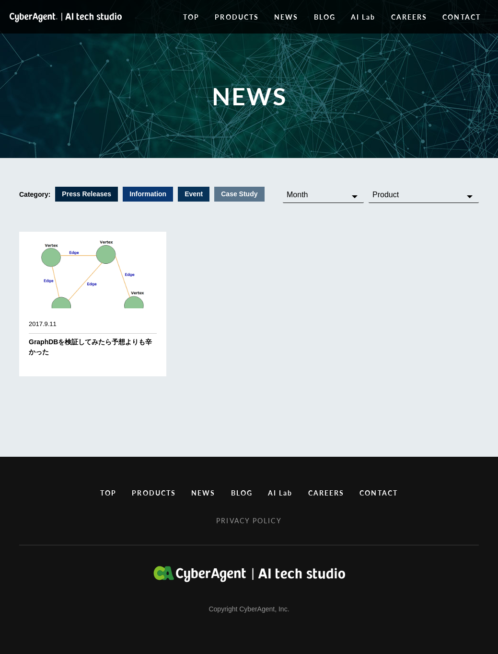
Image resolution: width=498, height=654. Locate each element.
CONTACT (461, 17)
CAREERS (409, 17)
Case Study (239, 194)
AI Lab (363, 17)
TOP (191, 17)
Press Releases (86, 194)
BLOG (325, 17)
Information (147, 194)
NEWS (286, 17)
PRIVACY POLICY (248, 520)
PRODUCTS (237, 17)
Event (194, 194)
